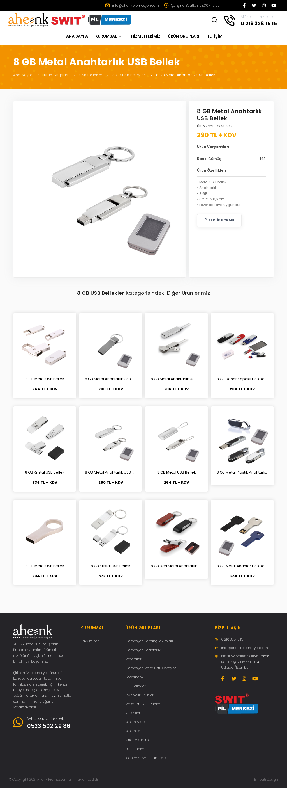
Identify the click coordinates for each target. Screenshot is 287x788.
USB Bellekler (90, 74)
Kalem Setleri (136, 722)
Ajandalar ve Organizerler (146, 757)
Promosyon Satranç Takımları (149, 641)
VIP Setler (132, 713)
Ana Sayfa (23, 74)
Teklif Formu (219, 220)
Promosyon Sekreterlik (143, 650)
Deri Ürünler (134, 748)
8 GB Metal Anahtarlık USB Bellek (185, 74)
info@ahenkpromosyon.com (132, 5)
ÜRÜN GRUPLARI (183, 36)
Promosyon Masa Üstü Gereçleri (151, 668)
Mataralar (133, 659)
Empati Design (266, 779)
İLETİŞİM (215, 36)
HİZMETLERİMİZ (146, 36)
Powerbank (134, 677)
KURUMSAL (108, 36)
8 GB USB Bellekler (128, 74)
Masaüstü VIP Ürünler (142, 704)
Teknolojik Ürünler (139, 695)
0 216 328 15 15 (232, 639)
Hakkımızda (90, 641)
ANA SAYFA (77, 36)
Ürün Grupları (56, 74)
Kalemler (132, 730)
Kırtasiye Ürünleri (138, 739)
